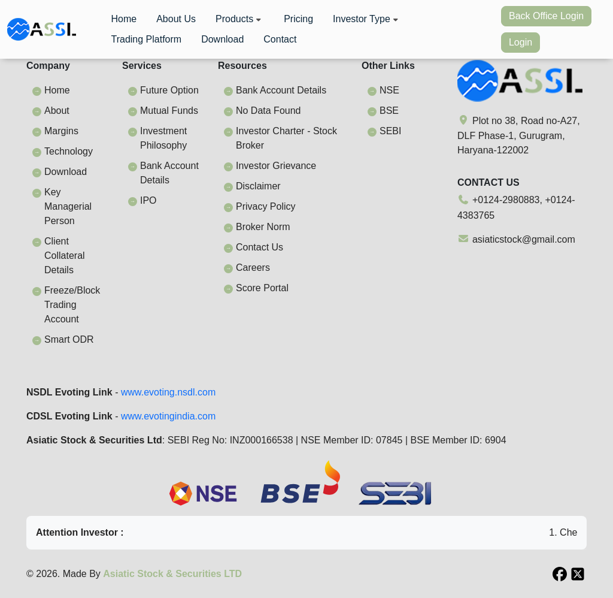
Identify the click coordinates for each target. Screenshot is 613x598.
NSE (389, 90)
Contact (279, 39)
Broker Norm (263, 227)
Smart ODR (69, 339)
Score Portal (262, 288)
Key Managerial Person (68, 206)
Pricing (298, 19)
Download (222, 39)
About (56, 110)
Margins (61, 131)
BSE (389, 110)
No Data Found (268, 110)
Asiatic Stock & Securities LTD (172, 574)
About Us (176, 19)
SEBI (390, 131)
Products (240, 19)
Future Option (169, 90)
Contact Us (259, 247)
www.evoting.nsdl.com (168, 392)
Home (123, 19)
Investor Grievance (276, 166)
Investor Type (367, 19)
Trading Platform (146, 39)
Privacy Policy (266, 206)
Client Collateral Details (64, 255)
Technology (68, 151)
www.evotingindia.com (168, 416)
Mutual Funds (169, 110)
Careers (253, 267)
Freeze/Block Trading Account (72, 304)
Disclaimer (258, 186)
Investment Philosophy (163, 138)
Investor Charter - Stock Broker (286, 138)
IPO (148, 200)
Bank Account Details (169, 173)
